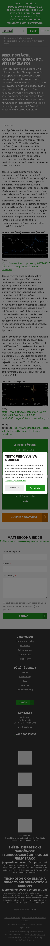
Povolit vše (35, 488)
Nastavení (14, 487)
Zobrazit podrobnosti (15, 480)
